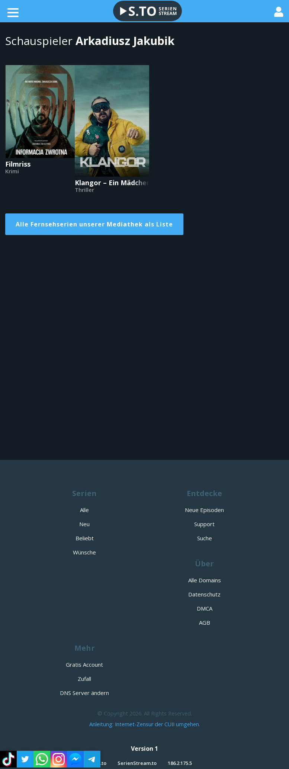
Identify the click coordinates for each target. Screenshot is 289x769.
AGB (204, 622)
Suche (204, 538)
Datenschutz (204, 594)
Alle (84, 510)
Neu (84, 524)
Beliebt (85, 538)
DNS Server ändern (84, 692)
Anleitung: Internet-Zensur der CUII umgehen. (144, 724)
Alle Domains (204, 580)
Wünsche (84, 552)
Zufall (84, 678)
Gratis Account (84, 664)
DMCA (204, 608)
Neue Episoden (204, 510)
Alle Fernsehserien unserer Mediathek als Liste (94, 224)
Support (204, 524)
